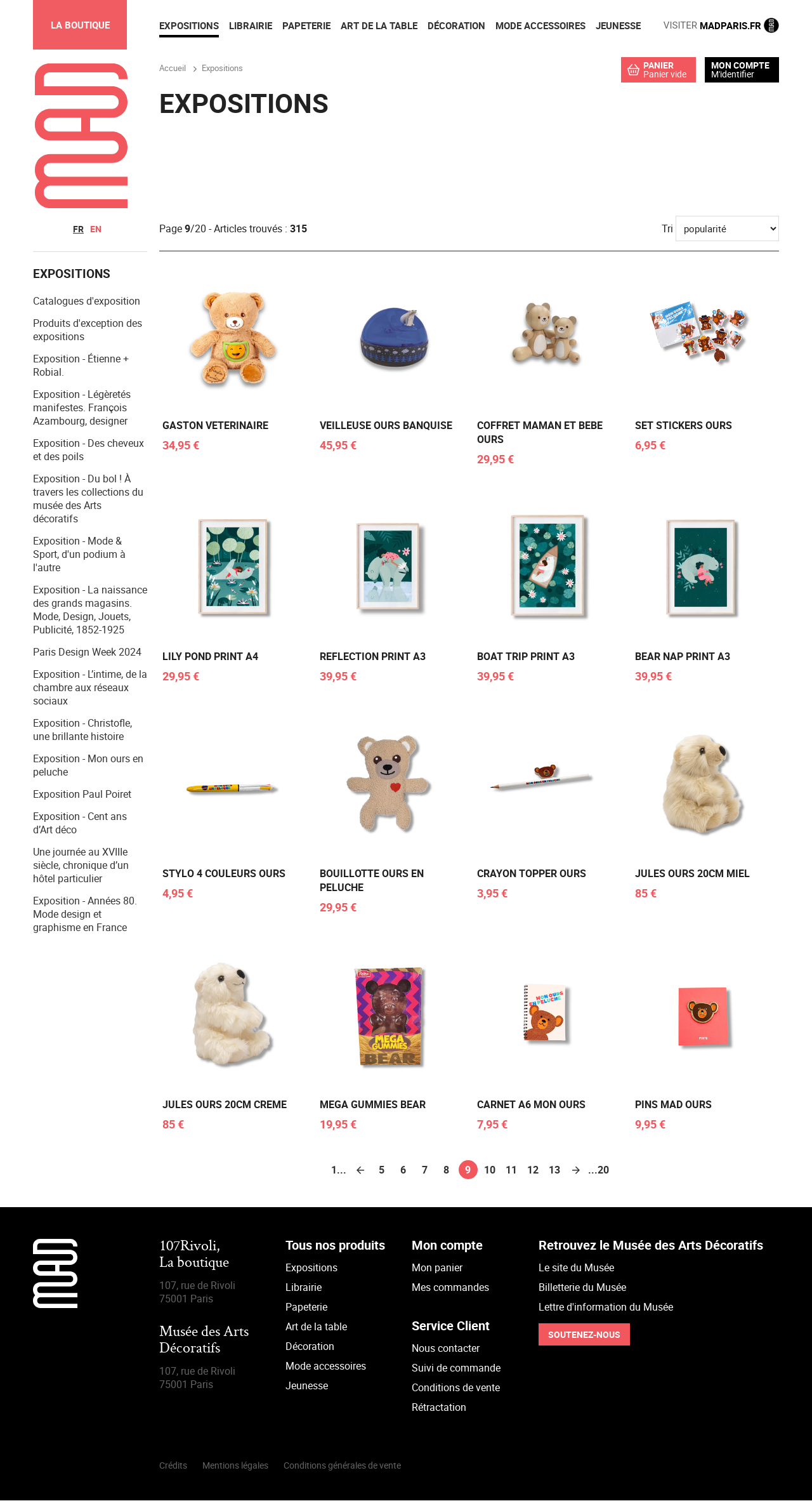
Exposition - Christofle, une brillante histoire (82, 730)
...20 (597, 1170)
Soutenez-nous (584, 1335)
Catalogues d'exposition (86, 301)
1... (338, 1170)
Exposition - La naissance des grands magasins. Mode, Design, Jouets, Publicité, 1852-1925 (90, 610)
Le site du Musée (576, 1268)
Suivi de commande (456, 1368)
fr (78, 229)
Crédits (173, 1466)
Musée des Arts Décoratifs (204, 1341)
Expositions (311, 1268)
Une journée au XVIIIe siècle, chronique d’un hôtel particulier (81, 865)
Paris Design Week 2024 (87, 652)
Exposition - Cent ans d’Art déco (80, 823)
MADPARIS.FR (721, 25)
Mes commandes (450, 1288)
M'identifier (732, 74)
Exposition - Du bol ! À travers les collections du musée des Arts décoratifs (88, 499)
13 (554, 1170)
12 (533, 1170)
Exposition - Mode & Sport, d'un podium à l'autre (79, 554)
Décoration (309, 1347)
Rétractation (439, 1408)
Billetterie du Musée (582, 1288)
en (96, 229)
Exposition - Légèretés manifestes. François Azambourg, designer (82, 408)
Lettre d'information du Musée (606, 1307)
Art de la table (316, 1327)
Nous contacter (446, 1349)
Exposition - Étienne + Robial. (81, 366)
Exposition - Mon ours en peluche (88, 765)
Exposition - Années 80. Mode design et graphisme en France (85, 914)
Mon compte (740, 65)
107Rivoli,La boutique (194, 1255)
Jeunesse (306, 1386)
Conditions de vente (456, 1388)
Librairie (303, 1288)
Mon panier (437, 1268)
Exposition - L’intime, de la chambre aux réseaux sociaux (90, 688)
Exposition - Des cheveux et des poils (88, 450)
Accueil (172, 68)
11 (511, 1170)
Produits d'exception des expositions (87, 330)
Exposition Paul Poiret (82, 795)
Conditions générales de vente (342, 1466)
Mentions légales (235, 1466)
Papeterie (306, 1307)
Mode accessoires (325, 1366)
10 (489, 1170)
